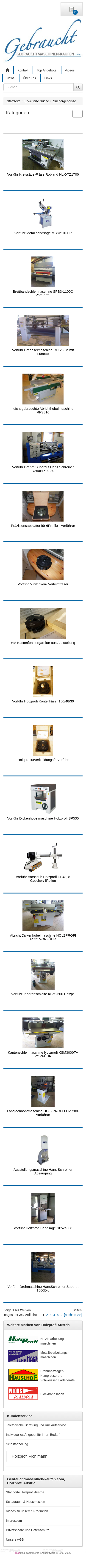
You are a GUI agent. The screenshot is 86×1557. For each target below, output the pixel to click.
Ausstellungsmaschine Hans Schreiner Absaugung (43, 1171)
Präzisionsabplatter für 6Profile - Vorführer (43, 526)
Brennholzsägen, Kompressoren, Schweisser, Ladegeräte (57, 1375)
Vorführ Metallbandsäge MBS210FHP (43, 233)
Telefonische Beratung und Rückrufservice (36, 1425)
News (10, 78)
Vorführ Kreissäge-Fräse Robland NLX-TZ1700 (43, 174)
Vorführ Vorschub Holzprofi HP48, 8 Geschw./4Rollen (43, 879)
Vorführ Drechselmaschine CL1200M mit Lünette (43, 352)
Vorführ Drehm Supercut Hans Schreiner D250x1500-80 (43, 469)
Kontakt (22, 70)
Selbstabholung (17, 1444)
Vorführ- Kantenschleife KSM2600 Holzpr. (43, 994)
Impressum (14, 1520)
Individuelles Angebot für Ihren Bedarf (33, 1434)
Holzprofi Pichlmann (29, 1456)
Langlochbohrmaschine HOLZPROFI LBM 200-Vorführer (43, 1113)
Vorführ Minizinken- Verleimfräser (43, 584)
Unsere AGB (15, 1539)
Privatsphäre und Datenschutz (27, 1530)
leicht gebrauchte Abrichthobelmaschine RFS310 (43, 410)
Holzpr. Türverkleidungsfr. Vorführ (42, 760)
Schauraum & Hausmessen (25, 1502)
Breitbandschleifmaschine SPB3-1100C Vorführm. (43, 293)
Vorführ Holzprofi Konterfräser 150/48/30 (43, 701)
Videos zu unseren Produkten (27, 1511)
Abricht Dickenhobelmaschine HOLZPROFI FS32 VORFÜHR (43, 937)
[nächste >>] (73, 1315)
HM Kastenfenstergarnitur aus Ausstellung (43, 643)
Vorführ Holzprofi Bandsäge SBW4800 (43, 1228)
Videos (70, 70)
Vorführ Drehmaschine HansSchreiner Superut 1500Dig (43, 1288)
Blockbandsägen (52, 1394)
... (61, 1315)
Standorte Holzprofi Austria (25, 1492)
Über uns (29, 78)
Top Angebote (46, 70)
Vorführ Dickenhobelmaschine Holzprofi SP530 (43, 818)
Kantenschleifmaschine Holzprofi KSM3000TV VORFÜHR (43, 1054)
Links (48, 78)
